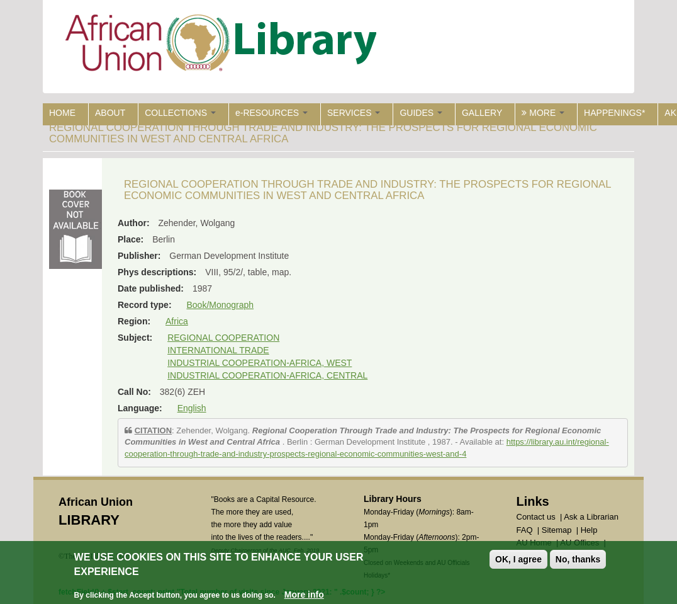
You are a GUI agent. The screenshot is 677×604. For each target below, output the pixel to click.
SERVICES (353, 113)
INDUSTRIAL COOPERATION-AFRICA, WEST (259, 363)
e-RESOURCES (271, 113)
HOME (62, 113)
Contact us (536, 516)
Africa (176, 321)
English (191, 408)
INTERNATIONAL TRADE (218, 350)
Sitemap (557, 530)
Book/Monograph (220, 305)
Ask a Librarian (591, 516)
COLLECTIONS (180, 113)
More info (304, 595)
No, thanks (578, 560)
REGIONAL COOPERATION (223, 338)
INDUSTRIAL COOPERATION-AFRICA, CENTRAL (267, 375)
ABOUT (110, 113)
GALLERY (482, 113)
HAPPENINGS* (614, 113)
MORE (543, 113)
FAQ (525, 530)
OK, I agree (518, 560)
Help (589, 530)
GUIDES (421, 113)
